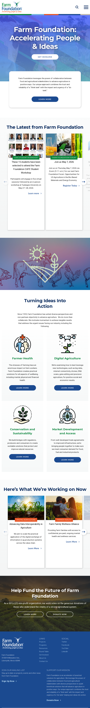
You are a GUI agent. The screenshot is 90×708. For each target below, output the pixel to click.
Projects (42, 626)
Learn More (45, 99)
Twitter (64, 626)
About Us (42, 642)
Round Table (44, 636)
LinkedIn (65, 636)
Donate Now (60, 598)
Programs (43, 629)
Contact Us (43, 645)
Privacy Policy (42, 695)
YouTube (65, 632)
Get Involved (45, 57)
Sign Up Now (10, 665)
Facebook (65, 629)
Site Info (53, 695)
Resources (43, 632)
